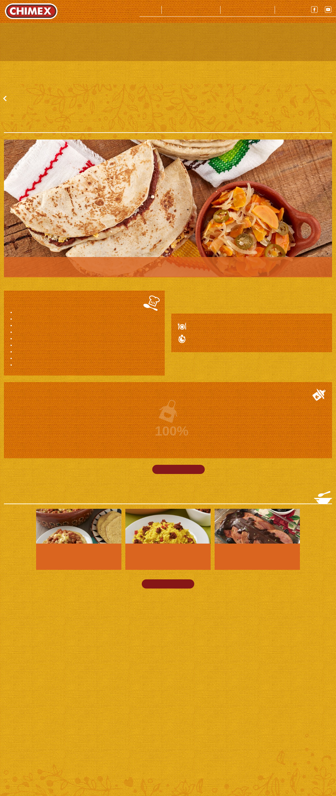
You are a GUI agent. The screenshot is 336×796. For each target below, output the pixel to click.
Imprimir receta (178, 523)
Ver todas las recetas (33, 153)
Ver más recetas (168, 638)
